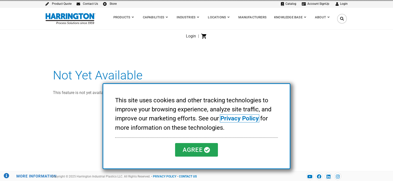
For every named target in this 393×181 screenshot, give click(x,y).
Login (191, 36)
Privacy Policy (239, 118)
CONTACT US (188, 176)
